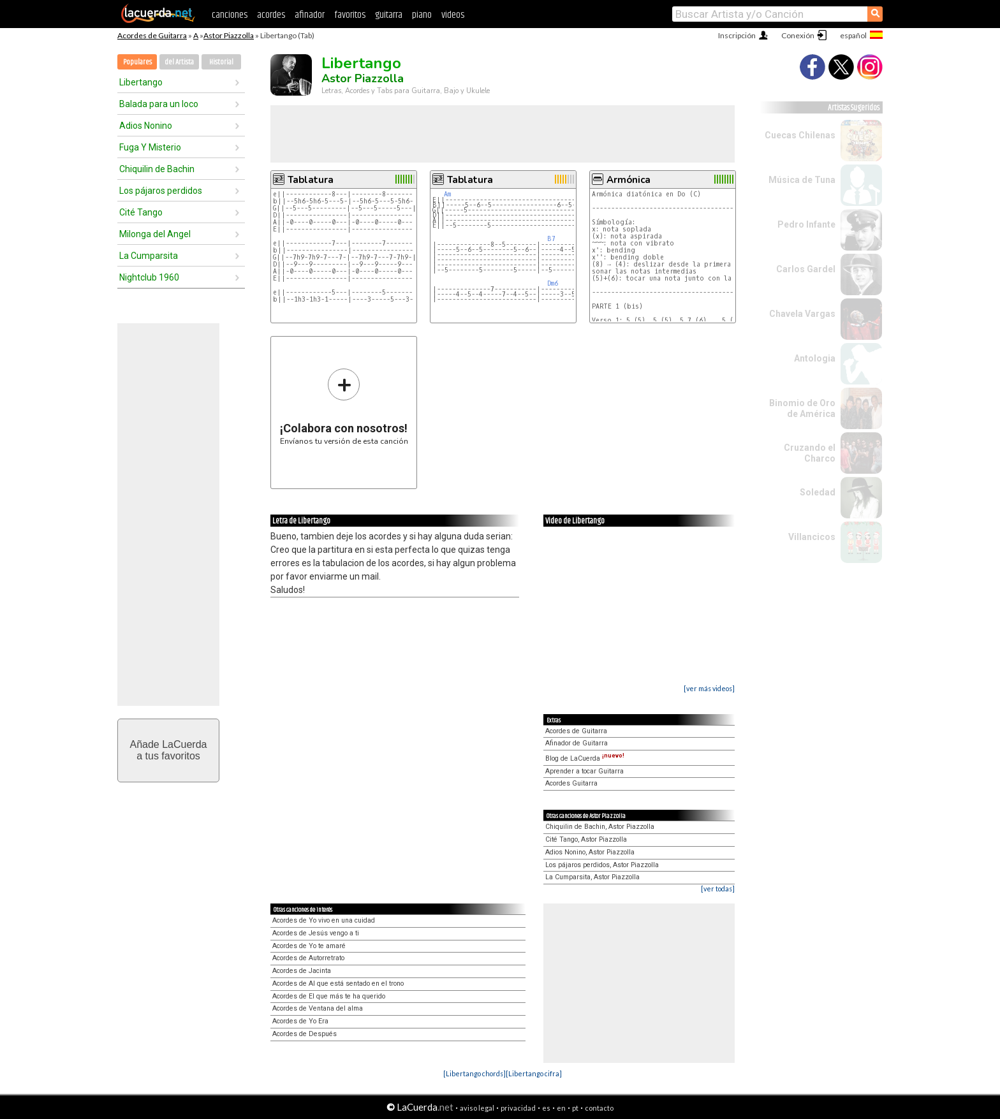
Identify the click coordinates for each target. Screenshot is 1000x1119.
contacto (599, 1108)
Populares (137, 62)
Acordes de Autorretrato (308, 958)
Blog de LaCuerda (584, 758)
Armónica (629, 179)
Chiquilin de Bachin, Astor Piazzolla (599, 827)
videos (452, 15)
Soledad (817, 492)
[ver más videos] (709, 688)
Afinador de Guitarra (576, 743)
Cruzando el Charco (809, 453)
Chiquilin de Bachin (157, 169)
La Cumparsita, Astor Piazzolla (592, 877)
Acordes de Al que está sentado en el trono (338, 983)
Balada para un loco (158, 104)
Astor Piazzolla (228, 35)
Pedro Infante (806, 224)
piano (422, 15)
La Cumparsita (148, 256)
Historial (221, 62)
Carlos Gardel (805, 269)
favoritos (349, 15)
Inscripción (737, 35)
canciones (229, 15)
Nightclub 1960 (149, 277)
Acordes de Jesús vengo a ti (315, 933)
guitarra (388, 15)
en (561, 1108)
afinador (310, 15)
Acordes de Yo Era (300, 1021)
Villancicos (811, 537)
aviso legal (477, 1108)
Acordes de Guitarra (152, 35)
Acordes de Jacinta (301, 971)
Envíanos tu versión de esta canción (344, 406)
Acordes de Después (304, 1034)
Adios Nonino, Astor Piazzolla (590, 852)
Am (447, 194)
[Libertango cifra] (534, 1073)
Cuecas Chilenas (800, 135)
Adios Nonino (145, 126)
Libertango (141, 82)
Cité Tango (141, 212)
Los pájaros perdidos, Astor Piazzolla (602, 865)
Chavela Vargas (802, 314)
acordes (271, 15)
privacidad (518, 1108)
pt (575, 1108)
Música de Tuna (801, 180)
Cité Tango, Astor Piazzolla (586, 839)
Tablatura (311, 179)
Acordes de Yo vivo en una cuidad (323, 920)
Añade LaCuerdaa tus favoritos (168, 750)
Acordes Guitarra (571, 783)
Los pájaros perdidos (160, 191)
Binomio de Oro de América (802, 408)
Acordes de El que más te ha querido (328, 996)
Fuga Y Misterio (150, 147)
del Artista (179, 62)
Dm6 (552, 283)
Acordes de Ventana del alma (317, 1008)
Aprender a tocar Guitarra (584, 771)
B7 (551, 239)
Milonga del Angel (155, 234)
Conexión (797, 35)
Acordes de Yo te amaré (309, 946)
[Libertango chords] (474, 1073)
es (546, 1108)
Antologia (814, 358)
